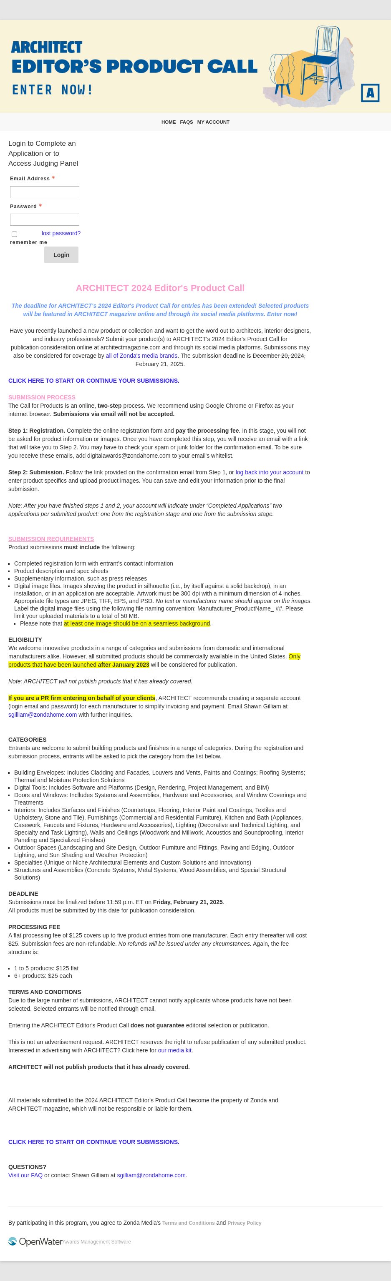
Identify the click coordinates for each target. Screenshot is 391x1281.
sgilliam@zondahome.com (42, 714)
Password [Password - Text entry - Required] (27, 206)
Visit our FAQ (25, 1175)
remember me (29, 242)
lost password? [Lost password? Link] (61, 233)
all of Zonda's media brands (142, 355)
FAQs (186, 122)
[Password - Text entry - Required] (44, 220)
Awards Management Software (97, 1242)
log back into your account (270, 472)
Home (168, 122)
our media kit (175, 1050)
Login (61, 255)
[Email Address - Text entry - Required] (44, 192)
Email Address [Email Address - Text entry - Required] (33, 179)
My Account (213, 122)
